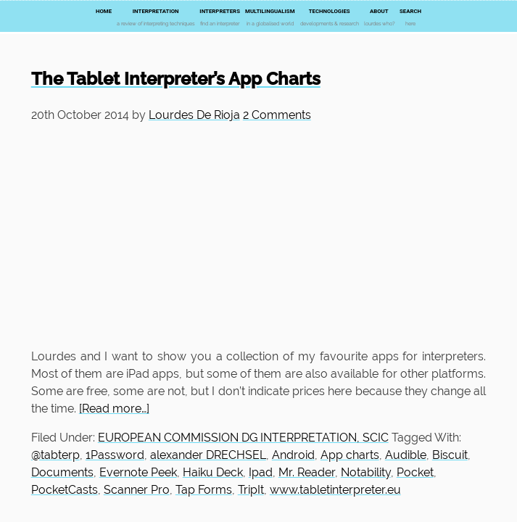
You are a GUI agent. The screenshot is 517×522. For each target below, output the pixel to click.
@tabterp (55, 455)
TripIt (251, 490)
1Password (115, 455)
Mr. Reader (306, 472)
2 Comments (277, 115)
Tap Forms (203, 490)
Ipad (261, 472)
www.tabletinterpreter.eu (335, 490)
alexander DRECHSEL (208, 455)
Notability (366, 472)
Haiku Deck (213, 472)
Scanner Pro (137, 490)
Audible (405, 455)
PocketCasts (64, 490)
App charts (349, 455)
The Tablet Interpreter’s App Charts (175, 78)
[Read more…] (114, 408)
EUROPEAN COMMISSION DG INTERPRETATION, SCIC (243, 437)
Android (293, 455)
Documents (62, 472)
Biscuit (450, 455)
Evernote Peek (138, 472)
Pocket (415, 472)
